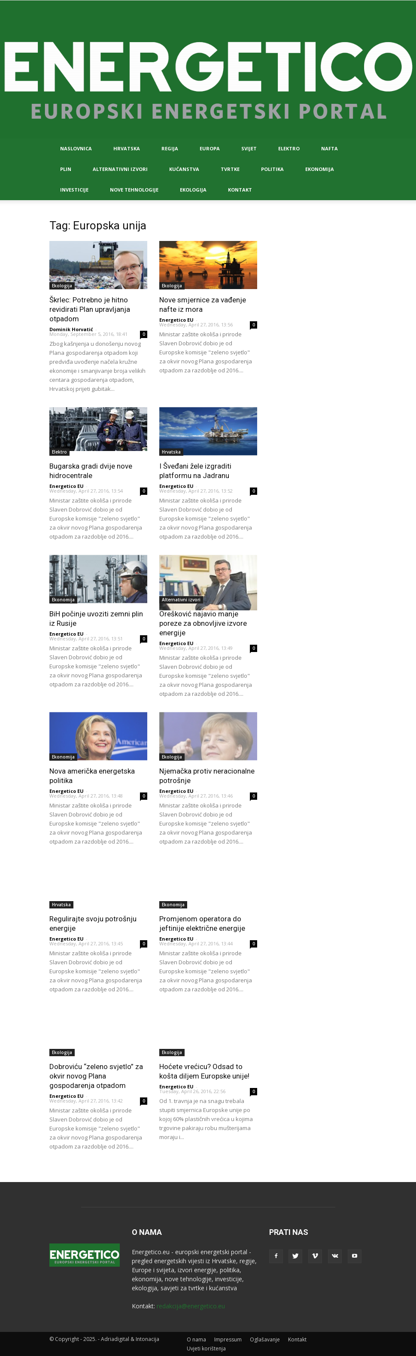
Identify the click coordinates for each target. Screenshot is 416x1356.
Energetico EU (176, 320)
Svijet (249, 148)
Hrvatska (126, 148)
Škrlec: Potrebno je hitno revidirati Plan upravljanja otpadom (89, 309)
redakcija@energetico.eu (191, 1306)
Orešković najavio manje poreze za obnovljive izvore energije (203, 623)
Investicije (74, 189)
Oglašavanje (265, 1339)
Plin (65, 169)
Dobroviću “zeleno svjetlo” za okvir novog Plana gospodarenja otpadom (96, 1076)
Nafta (329, 148)
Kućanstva (184, 169)
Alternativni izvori (120, 169)
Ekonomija (319, 169)
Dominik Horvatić (71, 329)
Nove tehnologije (134, 189)
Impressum (228, 1339)
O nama (196, 1339)
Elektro (289, 148)
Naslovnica (76, 148)
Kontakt (240, 189)
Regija (169, 148)
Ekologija (193, 189)
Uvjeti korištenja (206, 1348)
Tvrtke (230, 169)
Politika (272, 169)
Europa (210, 148)
